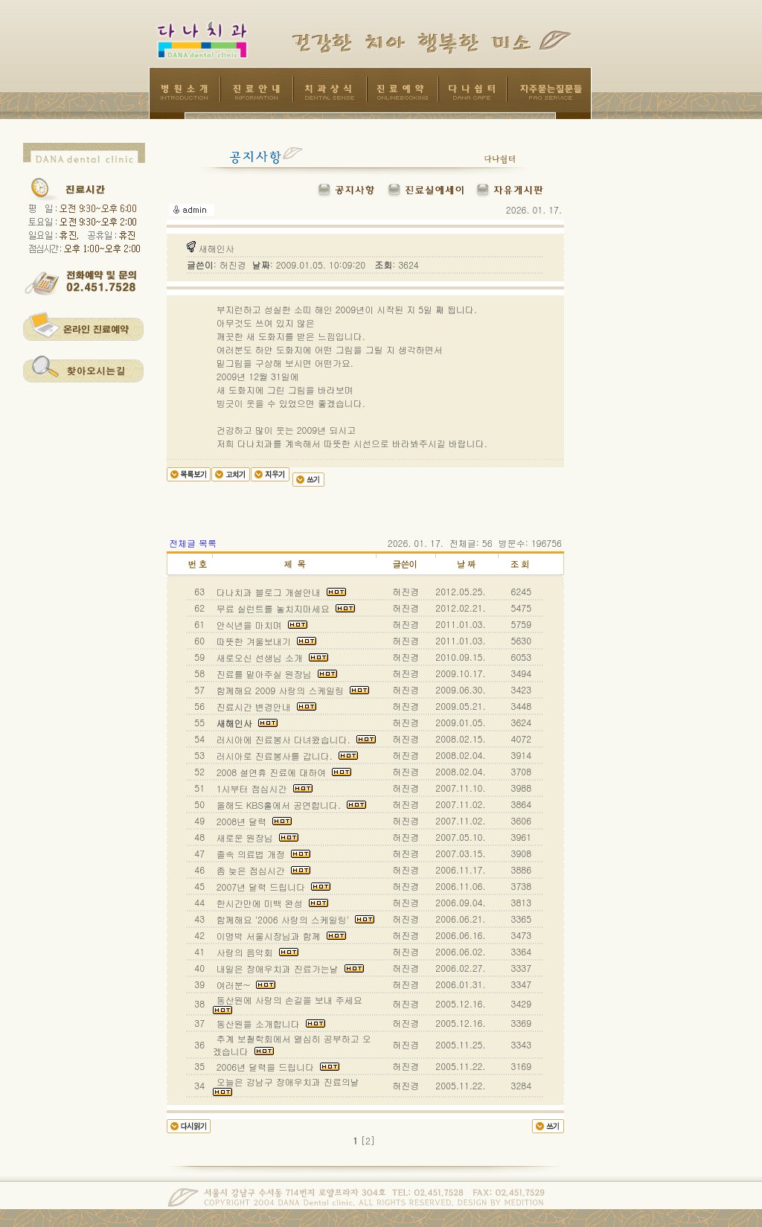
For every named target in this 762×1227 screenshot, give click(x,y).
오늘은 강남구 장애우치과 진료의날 (289, 1085)
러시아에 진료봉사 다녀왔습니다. (295, 739)
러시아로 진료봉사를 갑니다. (286, 755)
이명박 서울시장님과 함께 (280, 935)
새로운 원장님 (256, 837)
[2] (368, 1140)
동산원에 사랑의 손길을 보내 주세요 (290, 1003)
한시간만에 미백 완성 (271, 903)
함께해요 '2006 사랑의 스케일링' (294, 919)
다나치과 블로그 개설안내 (280, 592)
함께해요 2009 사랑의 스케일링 (292, 690)
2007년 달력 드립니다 (272, 886)
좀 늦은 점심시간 (262, 870)
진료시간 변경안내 (265, 706)
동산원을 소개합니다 (269, 1023)
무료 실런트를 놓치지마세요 (284, 608)
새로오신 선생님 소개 (271, 657)
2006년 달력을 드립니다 (277, 1066)
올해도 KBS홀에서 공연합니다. (290, 804)
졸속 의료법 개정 (262, 854)
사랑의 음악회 (256, 952)
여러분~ (245, 984)
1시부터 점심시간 (263, 788)
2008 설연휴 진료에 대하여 (283, 772)
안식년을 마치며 (260, 624)
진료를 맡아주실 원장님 (275, 673)
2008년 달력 (253, 821)
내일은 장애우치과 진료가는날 (289, 968)
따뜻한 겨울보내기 (265, 641)
